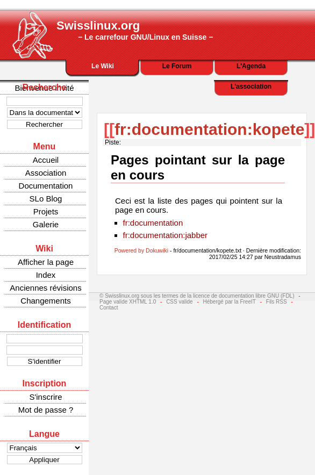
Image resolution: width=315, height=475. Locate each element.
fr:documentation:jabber (165, 235)
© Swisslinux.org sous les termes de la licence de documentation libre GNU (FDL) (197, 296)
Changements (45, 300)
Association (46, 172)
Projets (46, 211)
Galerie (46, 224)
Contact (108, 308)
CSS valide (179, 302)
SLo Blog (46, 198)
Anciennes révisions (45, 287)
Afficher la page (46, 262)
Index (46, 274)
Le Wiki (102, 66)
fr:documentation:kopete (209, 129)
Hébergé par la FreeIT (229, 302)
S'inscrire (45, 396)
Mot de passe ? (46, 409)
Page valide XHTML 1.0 (127, 302)
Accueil (46, 159)
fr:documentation (153, 222)
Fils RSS (276, 302)
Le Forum (177, 66)
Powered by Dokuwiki (141, 250)
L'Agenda (251, 66)
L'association (251, 86)
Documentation (46, 185)
